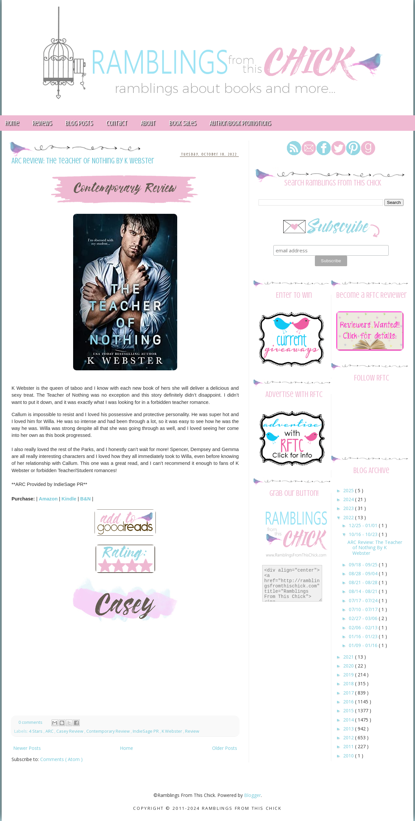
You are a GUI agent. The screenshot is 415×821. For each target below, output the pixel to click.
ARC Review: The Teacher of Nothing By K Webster (83, 160)
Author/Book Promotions (240, 123)
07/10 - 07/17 (364, 609)
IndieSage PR (146, 731)
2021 (349, 657)
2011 (349, 746)
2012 (349, 737)
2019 (349, 674)
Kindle (69, 498)
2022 (349, 517)
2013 (349, 728)
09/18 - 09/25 (364, 564)
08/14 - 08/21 (364, 591)
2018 (349, 683)
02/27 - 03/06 (364, 618)
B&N (85, 498)
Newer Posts (27, 748)
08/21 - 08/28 (364, 582)
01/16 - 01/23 (364, 636)
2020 (349, 666)
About (148, 123)
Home (126, 748)
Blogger (252, 795)
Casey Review (70, 731)
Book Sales (182, 123)
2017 (349, 693)
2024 (349, 499)
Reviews (42, 123)
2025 (349, 490)
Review (192, 731)
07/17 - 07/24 (364, 600)
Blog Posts (79, 123)
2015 (349, 710)
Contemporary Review (108, 731)
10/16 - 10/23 (364, 534)
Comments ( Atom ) (61, 759)
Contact (116, 123)
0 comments (30, 722)
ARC (49, 731)
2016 (349, 701)
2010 (349, 755)
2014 (349, 720)
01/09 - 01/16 (364, 645)
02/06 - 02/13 (364, 627)
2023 (349, 508)
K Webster (172, 731)
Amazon (48, 498)
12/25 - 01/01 (364, 525)
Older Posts (224, 748)
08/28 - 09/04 (364, 573)
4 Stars (36, 731)
